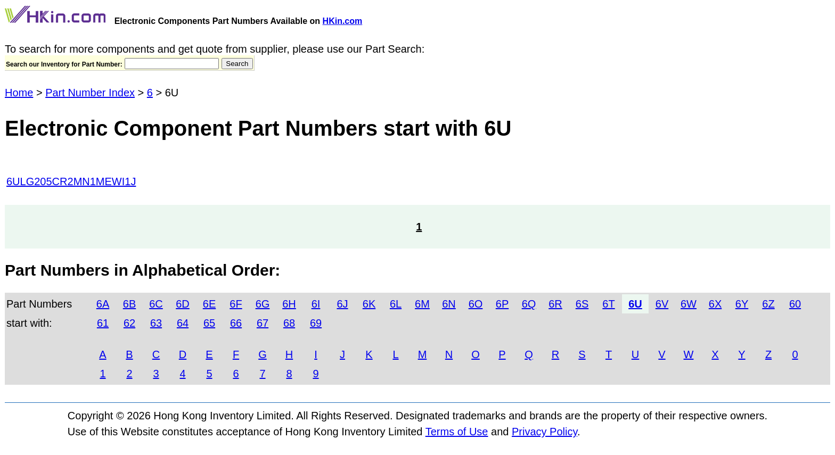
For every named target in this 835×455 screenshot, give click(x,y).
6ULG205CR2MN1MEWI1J (71, 181)
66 (236, 323)
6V (662, 304)
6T (608, 304)
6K (369, 304)
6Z (768, 304)
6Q (529, 304)
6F (236, 304)
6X (715, 304)
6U (635, 304)
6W (689, 304)
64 (183, 323)
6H (289, 304)
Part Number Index (90, 92)
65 (209, 323)
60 (795, 304)
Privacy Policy (544, 431)
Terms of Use (456, 431)
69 (316, 323)
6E (209, 304)
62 (129, 323)
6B (129, 304)
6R (555, 304)
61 (103, 323)
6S (582, 304)
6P (502, 304)
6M (422, 304)
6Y (741, 304)
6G (263, 304)
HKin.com (343, 21)
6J (342, 304)
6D (183, 304)
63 (156, 323)
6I (316, 304)
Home (19, 92)
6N (449, 304)
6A (102, 304)
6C (156, 304)
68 (289, 323)
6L (396, 304)
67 (262, 323)
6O (476, 304)
